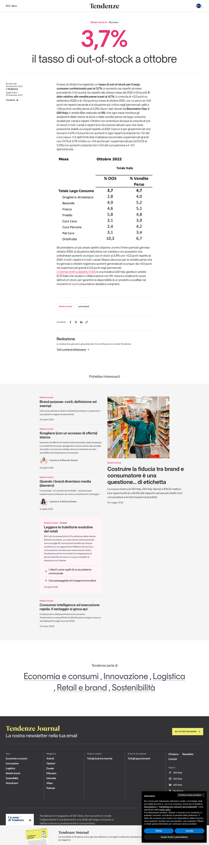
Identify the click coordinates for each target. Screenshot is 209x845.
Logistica (169, 676)
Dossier (50, 768)
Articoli (50, 758)
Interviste (51, 778)
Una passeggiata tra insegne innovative (70, 580)
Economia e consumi (61, 676)
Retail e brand (65, 306)
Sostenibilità (133, 687)
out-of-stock (83, 306)
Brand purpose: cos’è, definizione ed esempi (68, 404)
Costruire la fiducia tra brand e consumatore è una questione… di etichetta (145, 475)
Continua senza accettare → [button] (190, 795)
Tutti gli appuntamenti (139, 758)
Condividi (12, 100)
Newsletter (188, 754)
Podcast (50, 788)
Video (49, 783)
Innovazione (125, 676)
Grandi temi (12, 783)
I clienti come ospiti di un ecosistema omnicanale (67, 571)
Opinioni (50, 763)
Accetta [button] (189, 831)
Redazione (13, 89)
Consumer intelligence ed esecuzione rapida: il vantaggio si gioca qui (70, 607)
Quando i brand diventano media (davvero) (65, 483)
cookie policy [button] (165, 810)
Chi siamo (173, 754)
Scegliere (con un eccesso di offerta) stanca (68, 435)
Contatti (172, 759)
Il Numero (51, 773)
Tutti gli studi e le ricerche (99, 758)
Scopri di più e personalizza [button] (174, 837)
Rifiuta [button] (159, 831)
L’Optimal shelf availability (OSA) (76, 272)
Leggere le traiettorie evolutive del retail (68, 529)
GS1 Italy (175, 772)
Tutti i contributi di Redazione (73, 349)
